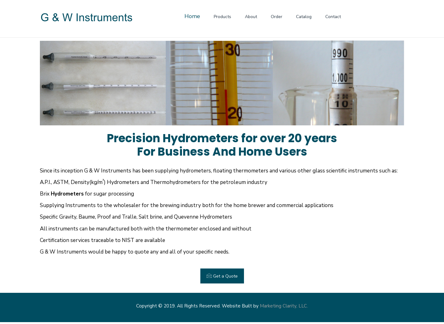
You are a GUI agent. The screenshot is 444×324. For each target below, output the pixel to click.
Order (276, 17)
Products (222, 17)
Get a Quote (222, 276)
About (251, 17)
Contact (333, 17)
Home (192, 16)
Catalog (304, 17)
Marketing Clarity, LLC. (284, 306)
